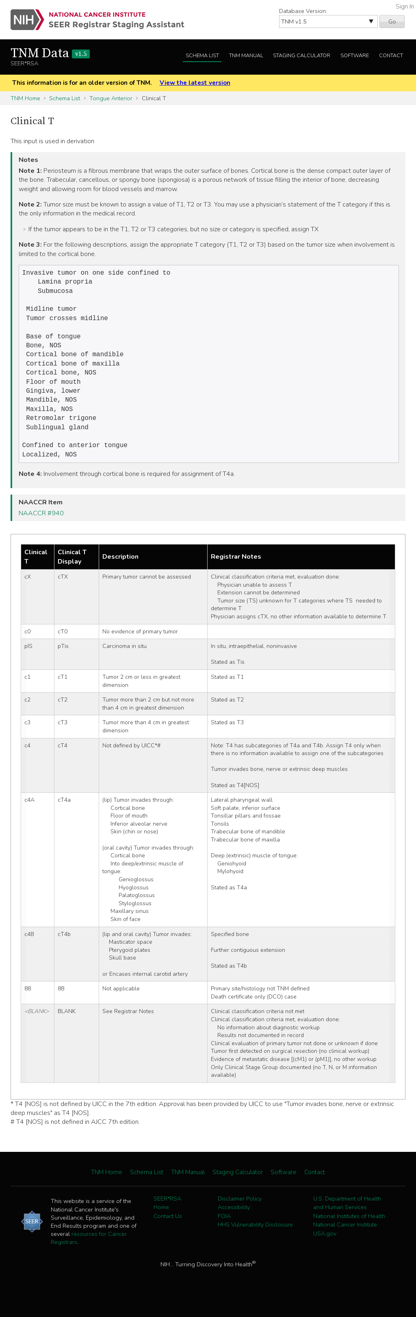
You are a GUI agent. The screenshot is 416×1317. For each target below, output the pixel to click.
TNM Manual (246, 55)
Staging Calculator (301, 55)
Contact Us (168, 1233)
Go (392, 21)
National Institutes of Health (349, 1233)
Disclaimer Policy (240, 1216)
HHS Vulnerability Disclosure (255, 1241)
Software (354, 55)
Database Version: (303, 11)
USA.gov (324, 1250)
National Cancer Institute (345, 1241)
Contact (391, 55)
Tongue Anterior (110, 98)
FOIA (224, 1233)
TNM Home (25, 98)
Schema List (202, 55)
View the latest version (195, 83)
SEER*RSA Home (167, 1220)
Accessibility (234, 1224)
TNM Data (50, 53)
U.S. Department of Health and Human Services (347, 1220)
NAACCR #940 (41, 530)
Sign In (405, 6)
